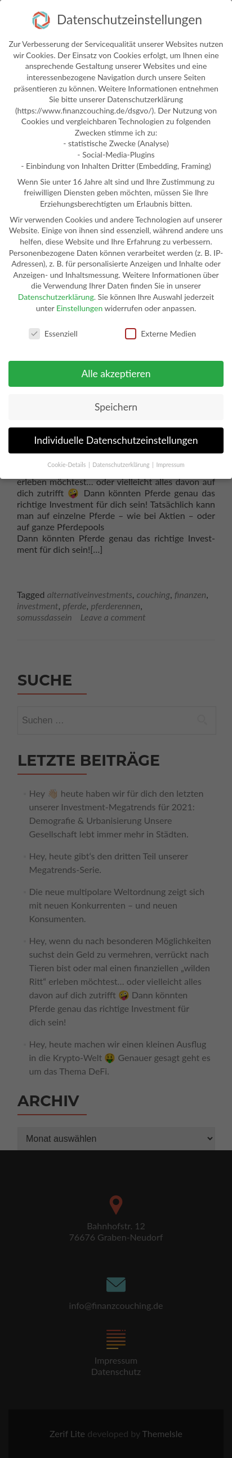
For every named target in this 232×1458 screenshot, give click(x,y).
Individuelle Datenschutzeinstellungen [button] (116, 435)
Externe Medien (160, 329)
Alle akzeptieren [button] (115, 369)
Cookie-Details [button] (67, 459)
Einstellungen (79, 303)
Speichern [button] (116, 402)
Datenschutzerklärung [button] (121, 459)
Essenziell (53, 329)
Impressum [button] (171, 459)
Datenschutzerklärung (56, 291)
